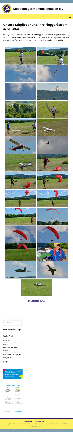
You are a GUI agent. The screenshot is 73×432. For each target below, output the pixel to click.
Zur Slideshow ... (36, 301)
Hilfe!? (5, 362)
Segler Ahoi (8, 336)
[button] (69, 16)
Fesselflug (7, 340)
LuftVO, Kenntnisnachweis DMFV (10, 347)
